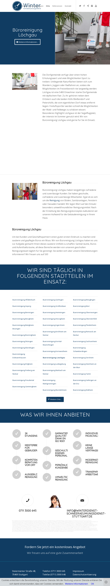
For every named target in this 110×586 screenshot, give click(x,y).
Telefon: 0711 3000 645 (53, 571)
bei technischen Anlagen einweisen (32, 531)
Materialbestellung (59, 529)
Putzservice (88, 520)
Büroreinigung (15, 520)
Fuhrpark (52, 529)
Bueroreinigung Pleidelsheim (84, 325)
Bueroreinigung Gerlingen (53, 300)
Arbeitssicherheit (34, 530)
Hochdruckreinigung (16, 523)
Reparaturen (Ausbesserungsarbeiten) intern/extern (68, 528)
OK (92, 583)
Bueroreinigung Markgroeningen (49, 382)
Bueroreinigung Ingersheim (54, 325)
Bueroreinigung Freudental (23, 380)
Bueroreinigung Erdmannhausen (19, 356)
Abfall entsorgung (57, 521)
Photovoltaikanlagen (67, 524)
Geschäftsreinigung (37, 520)
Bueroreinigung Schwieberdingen (80, 349)
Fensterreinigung (24, 527)
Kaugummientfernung (86, 522)
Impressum (78, 571)
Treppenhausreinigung (88, 523)
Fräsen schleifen (38, 523)
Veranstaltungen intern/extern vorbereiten (46, 528)
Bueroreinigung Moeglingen (84, 300)
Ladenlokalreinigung (60, 520)
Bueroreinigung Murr (81, 306)
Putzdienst (49, 524)
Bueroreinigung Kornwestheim (55, 351)
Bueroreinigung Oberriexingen (85, 312)
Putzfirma (54, 524)
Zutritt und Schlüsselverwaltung (47, 527)
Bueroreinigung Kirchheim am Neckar (54, 333)
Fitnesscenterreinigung (34, 527)
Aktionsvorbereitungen (81, 530)
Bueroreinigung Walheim (83, 390)
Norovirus (59, 524)
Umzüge (34, 528)
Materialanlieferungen (84, 527)
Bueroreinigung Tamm (82, 374)
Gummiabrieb (24, 523)
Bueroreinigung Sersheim (83, 357)
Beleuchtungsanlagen (35, 524)
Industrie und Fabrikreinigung (48, 520)
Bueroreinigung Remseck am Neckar (84, 333)
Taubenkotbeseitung (38, 521)
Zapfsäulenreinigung (59, 522)
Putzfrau (83, 520)
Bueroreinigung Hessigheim (54, 319)
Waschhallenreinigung (49, 522)
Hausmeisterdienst (91, 526)
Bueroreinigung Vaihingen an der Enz (84, 382)
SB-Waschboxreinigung (27, 522)
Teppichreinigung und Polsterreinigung (72, 522)
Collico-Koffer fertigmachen (25, 529)
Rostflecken (71, 523)
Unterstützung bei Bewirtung (69, 530)
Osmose (38, 526)
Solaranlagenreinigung (87, 524)
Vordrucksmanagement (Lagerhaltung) (41, 529)
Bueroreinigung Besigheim (23, 319)
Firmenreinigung (22, 520)
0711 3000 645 (27, 510)
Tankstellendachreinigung (38, 522)
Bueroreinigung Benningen (23, 312)
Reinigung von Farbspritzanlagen (76, 521)
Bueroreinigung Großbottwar (54, 306)
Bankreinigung (29, 520)
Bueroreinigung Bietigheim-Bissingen (23, 327)
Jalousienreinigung (16, 527)
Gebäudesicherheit (26, 530)
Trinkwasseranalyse (47, 521)
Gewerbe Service (76, 520)
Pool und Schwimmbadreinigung (68, 526)
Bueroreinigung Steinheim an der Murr (84, 366)
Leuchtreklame (26, 524)
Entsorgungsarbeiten (27, 528)
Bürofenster (43, 524)
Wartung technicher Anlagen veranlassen (70, 527)
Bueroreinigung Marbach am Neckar (54, 372)
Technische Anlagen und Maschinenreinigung (51, 526)
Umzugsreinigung (22, 526)
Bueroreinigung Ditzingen (23, 341)
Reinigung (55, 200)
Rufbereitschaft (58, 530)
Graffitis (48, 523)
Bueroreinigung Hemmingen (54, 312)
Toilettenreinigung (68, 520)
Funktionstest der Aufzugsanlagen (46, 530)
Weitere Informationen (76, 583)
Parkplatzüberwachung (46, 531)
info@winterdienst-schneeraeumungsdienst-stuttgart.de (86, 513)
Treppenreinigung (78, 523)
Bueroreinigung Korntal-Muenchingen (52, 343)
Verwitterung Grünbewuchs (62, 523)
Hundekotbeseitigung (28, 521)
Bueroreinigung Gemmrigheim (24, 386)
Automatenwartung (84, 528)
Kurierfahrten (57, 527)
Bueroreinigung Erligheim (23, 364)
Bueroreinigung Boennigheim (24, 335)
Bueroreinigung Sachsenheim (85, 341)
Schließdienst (90, 530)
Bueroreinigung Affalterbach (24, 300)
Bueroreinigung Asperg (22, 306)
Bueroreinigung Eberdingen (24, 348)
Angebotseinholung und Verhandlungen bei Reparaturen (76, 529)
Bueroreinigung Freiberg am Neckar (24, 372)
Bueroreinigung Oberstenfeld (85, 319)
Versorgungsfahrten (17, 528)
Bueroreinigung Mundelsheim (55, 390)
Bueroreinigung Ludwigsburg (54, 364)
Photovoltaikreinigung (77, 524)
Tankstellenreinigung (88, 521)
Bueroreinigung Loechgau (54, 357)
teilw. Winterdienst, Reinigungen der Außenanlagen (62, 531)
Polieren (44, 523)
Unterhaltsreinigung (31, 526)
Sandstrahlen (31, 523)
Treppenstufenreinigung (17, 524)
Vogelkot (53, 523)
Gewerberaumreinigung (81, 526)
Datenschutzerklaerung (84, 574)
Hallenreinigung (65, 521)
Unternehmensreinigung (17, 521)
